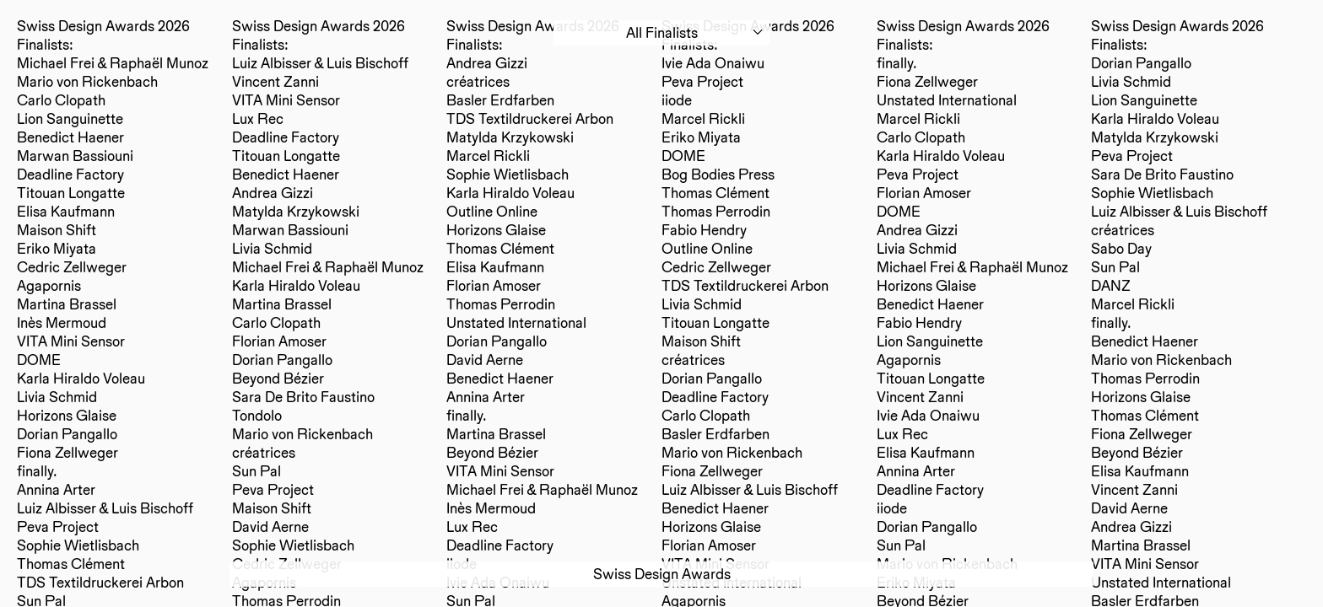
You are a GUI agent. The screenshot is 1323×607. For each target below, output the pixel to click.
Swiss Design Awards (662, 574)
